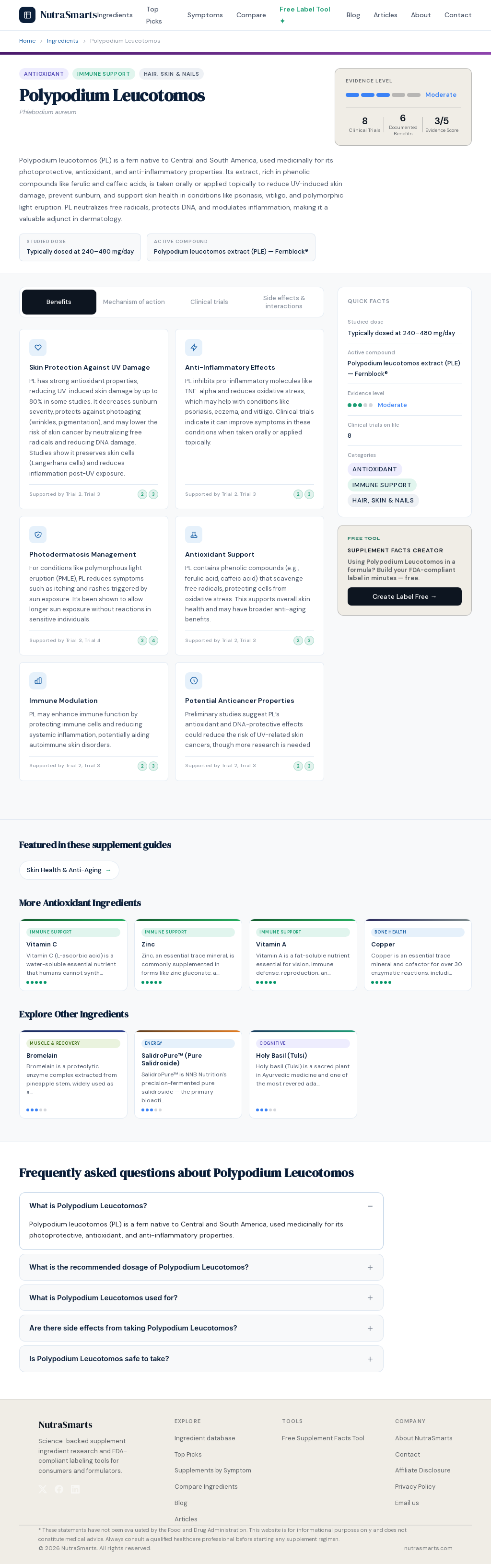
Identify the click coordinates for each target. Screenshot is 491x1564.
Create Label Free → (405, 596)
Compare (251, 15)
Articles (385, 15)
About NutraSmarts (424, 1438)
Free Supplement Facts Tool (323, 1438)
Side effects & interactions (284, 302)
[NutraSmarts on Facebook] (59, 1489)
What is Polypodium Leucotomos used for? (103, 1297)
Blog (353, 15)
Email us (407, 1503)
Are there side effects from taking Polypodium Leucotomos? (133, 1327)
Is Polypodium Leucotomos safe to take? (99, 1358)
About (421, 15)
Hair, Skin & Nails (171, 73)
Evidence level (366, 393)
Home (27, 41)
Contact (458, 15)
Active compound (371, 352)
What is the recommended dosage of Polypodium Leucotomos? (139, 1267)
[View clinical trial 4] (153, 640)
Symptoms (205, 15)
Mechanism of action (134, 302)
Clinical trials (209, 302)
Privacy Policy (415, 1486)
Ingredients (115, 15)
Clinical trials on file (373, 424)
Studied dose (365, 321)
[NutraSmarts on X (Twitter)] (42, 1489)
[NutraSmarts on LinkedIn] (75, 1489)
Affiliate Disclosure (423, 1470)
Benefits (59, 302)
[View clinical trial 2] (142, 494)
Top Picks (188, 1454)
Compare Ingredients (206, 1486)
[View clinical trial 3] (153, 494)
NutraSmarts (58, 15)
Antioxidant (44, 73)
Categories (362, 455)
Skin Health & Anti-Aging (69, 870)
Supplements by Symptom (213, 1470)
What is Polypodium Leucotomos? (88, 1205)
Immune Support (103, 73)
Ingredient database (205, 1438)
